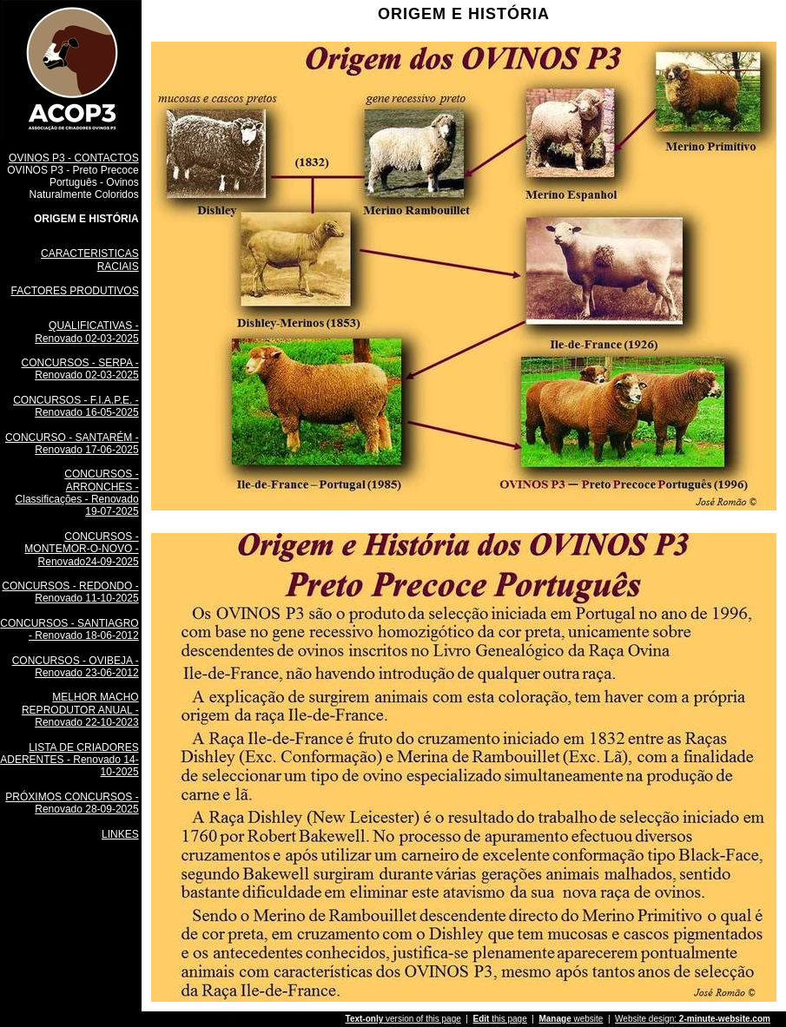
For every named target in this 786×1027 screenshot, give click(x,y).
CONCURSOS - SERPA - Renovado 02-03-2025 (80, 369)
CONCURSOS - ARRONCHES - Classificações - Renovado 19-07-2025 (77, 492)
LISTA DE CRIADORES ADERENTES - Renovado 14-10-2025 (69, 760)
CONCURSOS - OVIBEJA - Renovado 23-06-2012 (75, 667)
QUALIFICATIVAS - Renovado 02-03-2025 (86, 331)
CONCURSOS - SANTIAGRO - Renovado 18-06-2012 (69, 629)
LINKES (120, 834)
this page (499, 1019)
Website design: (692, 1019)
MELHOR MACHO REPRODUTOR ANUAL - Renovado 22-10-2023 (80, 709)
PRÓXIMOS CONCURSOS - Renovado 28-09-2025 (71, 803)
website (570, 1019)
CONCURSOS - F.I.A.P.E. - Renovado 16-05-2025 (75, 406)
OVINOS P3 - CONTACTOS (74, 158)
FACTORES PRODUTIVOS (75, 291)
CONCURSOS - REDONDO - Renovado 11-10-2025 (70, 592)
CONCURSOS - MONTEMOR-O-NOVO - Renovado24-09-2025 (81, 549)
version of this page (403, 1019)
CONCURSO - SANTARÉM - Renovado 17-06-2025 (72, 443)
